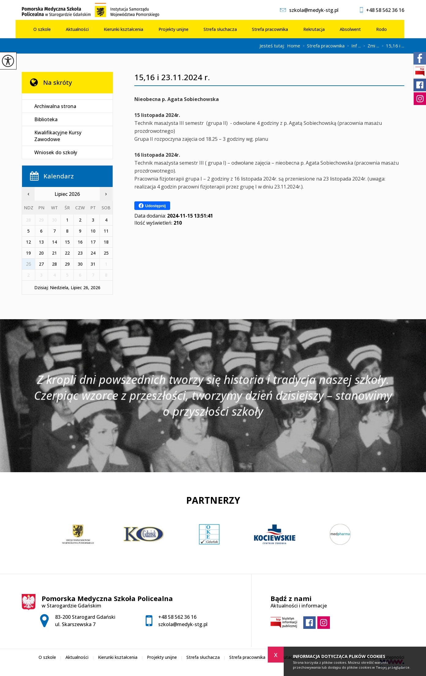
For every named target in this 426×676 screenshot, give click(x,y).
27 (41, 264)
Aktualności (77, 29)
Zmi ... (370, 45)
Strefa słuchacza (220, 29)
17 (93, 242)
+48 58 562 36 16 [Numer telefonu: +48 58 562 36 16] (177, 617)
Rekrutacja (314, 29)
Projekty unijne (174, 29)
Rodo (381, 29)
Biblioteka (46, 119)
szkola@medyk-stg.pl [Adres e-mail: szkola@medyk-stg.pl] (182, 624)
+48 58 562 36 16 (382, 10)
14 (54, 242)
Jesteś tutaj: (273, 45)
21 (54, 253)
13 (41, 242)
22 (67, 253)
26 (28, 264)
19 (28, 253)
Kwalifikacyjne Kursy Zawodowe (57, 136)
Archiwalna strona (55, 106)
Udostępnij (152, 205)
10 (93, 231)
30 (80, 264)
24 (93, 253)
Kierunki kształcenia (123, 29)
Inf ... (353, 45)
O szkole (42, 29)
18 (106, 242)
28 (54, 264)
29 (67, 264)
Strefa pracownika (270, 29)
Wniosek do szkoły (55, 152)
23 (80, 253)
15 (67, 242)
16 (80, 242)
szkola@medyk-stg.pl (309, 10)
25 (106, 253)
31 (93, 264)
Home (293, 45)
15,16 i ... (391, 45)
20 (41, 253)
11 (106, 231)
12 (28, 242)
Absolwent (350, 29)
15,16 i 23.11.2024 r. (172, 77)
